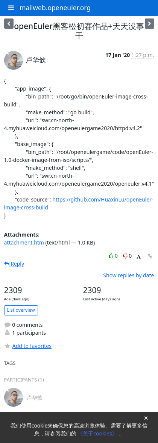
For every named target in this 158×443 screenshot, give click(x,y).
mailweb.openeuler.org (55, 7)
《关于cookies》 (97, 433)
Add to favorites (28, 345)
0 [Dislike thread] (127, 255)
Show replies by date (128, 275)
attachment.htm (24, 242)
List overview (21, 310)
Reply (14, 263)
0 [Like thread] (114, 255)
